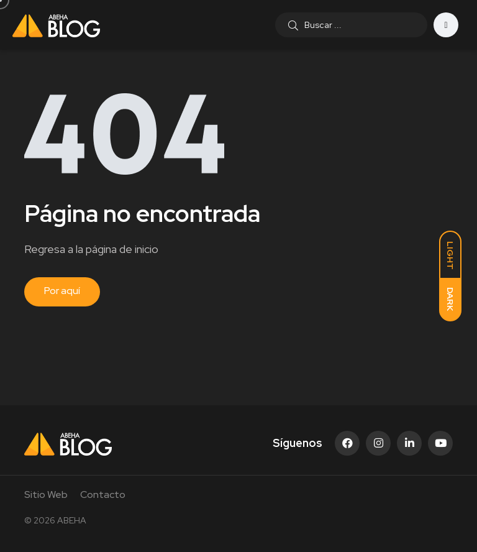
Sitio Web (46, 494)
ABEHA (71, 520)
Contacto (102, 494)
